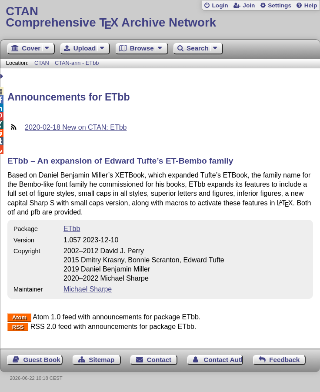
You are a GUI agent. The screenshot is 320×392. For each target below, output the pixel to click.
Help (310, 5)
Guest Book (41, 359)
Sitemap (101, 359)
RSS (18, 327)
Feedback (284, 359)
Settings (279, 5)
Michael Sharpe (87, 289)
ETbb (71, 228)
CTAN (41, 63)
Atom (19, 317)
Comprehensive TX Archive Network (160, 17)
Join (249, 5)
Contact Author (223, 359)
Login (220, 5)
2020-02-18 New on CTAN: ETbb (76, 127)
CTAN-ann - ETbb (77, 63)
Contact (159, 359)
